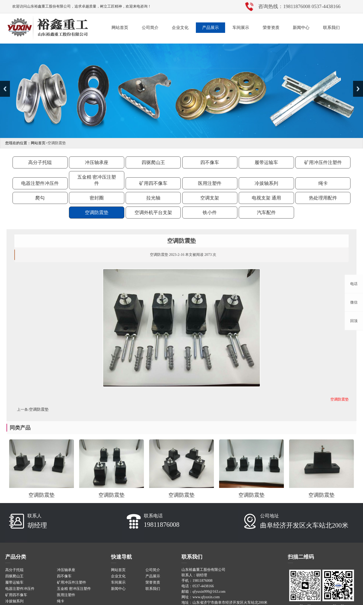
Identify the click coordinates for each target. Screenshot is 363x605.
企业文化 (180, 27)
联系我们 (331, 27)
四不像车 (209, 162)
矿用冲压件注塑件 (323, 162)
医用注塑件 (209, 183)
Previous (5, 89)
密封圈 (97, 198)
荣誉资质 (271, 27)
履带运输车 (266, 162)
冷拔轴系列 (266, 183)
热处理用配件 (323, 198)
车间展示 (240, 27)
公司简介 (150, 27)
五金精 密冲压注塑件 (96, 180)
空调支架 (209, 198)
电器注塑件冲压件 (40, 183)
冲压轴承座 (96, 162)
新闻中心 (301, 27)
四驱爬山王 (153, 162)
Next (358, 89)
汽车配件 (266, 212)
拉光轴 (153, 198)
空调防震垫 (96, 212)
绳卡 (323, 183)
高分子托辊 (40, 162)
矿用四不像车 (153, 183)
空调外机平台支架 (153, 212)
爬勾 (40, 198)
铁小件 (210, 212)
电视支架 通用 (266, 198)
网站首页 (120, 27)
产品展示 (210, 27)
